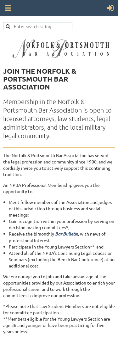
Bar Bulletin (66, 234)
